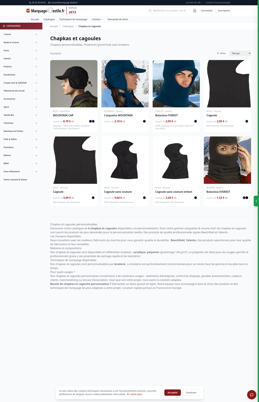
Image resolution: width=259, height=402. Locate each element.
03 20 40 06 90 (37, 2)
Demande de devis (118, 19)
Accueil (35, 19)
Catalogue (49, 19)
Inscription (224, 10)
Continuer (191, 392)
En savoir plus (134, 394)
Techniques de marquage (73, 19)
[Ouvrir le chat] (251, 394)
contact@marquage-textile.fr (63, 2)
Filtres (221, 53)
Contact (97, 19)
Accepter (173, 392)
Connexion (206, 10)
